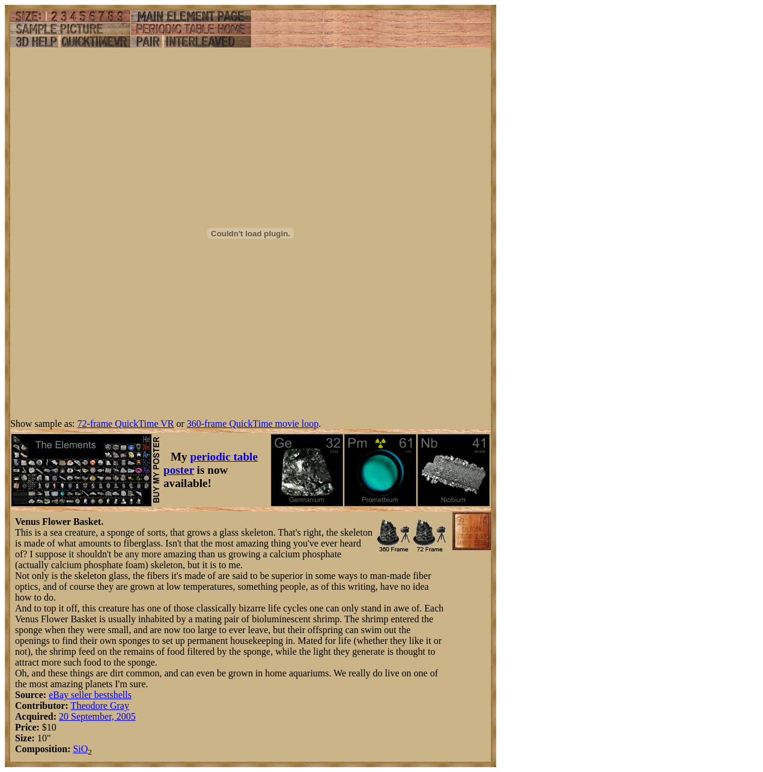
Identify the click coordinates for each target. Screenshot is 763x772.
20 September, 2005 (97, 716)
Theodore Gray (100, 705)
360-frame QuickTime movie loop (252, 423)
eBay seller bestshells (90, 695)
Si (77, 749)
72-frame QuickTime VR (126, 423)
